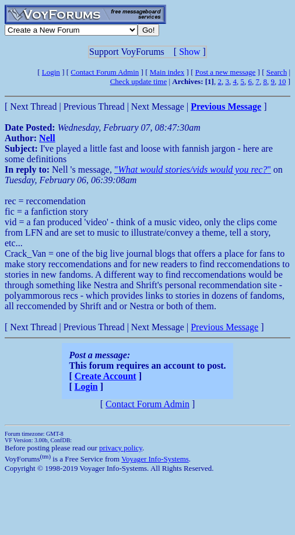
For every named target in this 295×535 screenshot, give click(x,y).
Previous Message (224, 327)
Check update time (138, 81)
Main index (167, 72)
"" (192, 169)
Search (276, 72)
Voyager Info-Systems (155, 458)
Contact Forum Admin (105, 72)
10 (282, 81)
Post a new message (225, 72)
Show (189, 52)
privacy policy (120, 447)
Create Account (105, 376)
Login (51, 72)
